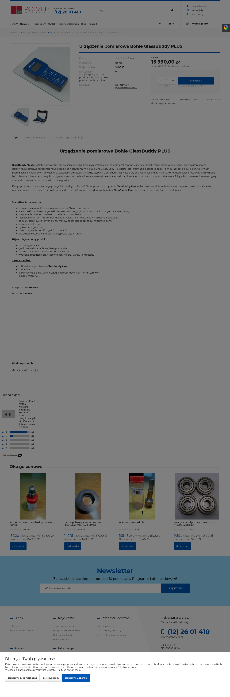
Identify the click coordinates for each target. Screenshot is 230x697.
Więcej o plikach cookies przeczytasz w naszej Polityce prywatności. (43, 670)
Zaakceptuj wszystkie (76, 678)
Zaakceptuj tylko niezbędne (22, 678)
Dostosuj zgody (51, 678)
